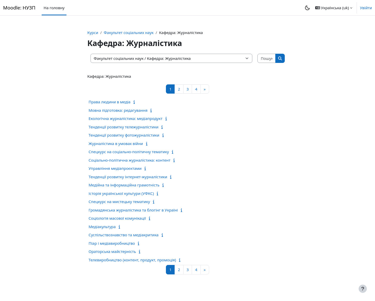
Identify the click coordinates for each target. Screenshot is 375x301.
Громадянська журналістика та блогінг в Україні (133, 210)
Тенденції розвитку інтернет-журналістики (128, 176)
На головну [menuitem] (54, 7)
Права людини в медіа (110, 101)
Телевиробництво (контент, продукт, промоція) (132, 259)
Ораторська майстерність (112, 251)
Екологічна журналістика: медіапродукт (126, 118)
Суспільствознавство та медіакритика (124, 234)
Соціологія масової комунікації (117, 218)
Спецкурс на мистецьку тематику (119, 201)
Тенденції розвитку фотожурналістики (124, 135)
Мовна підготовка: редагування (118, 110)
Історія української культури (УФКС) (121, 193)
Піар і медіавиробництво (112, 243)
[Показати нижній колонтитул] (363, 289)
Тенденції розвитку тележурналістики (123, 126)
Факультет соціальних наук (129, 32)
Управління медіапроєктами (115, 168)
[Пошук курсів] (266, 58)
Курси (92, 32)
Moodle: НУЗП (19, 7)
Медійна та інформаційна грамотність (124, 184)
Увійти (366, 7)
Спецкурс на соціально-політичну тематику (129, 151)
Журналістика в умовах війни (116, 143)
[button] (334, 7)
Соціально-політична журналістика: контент (130, 160)
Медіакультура (102, 226)
